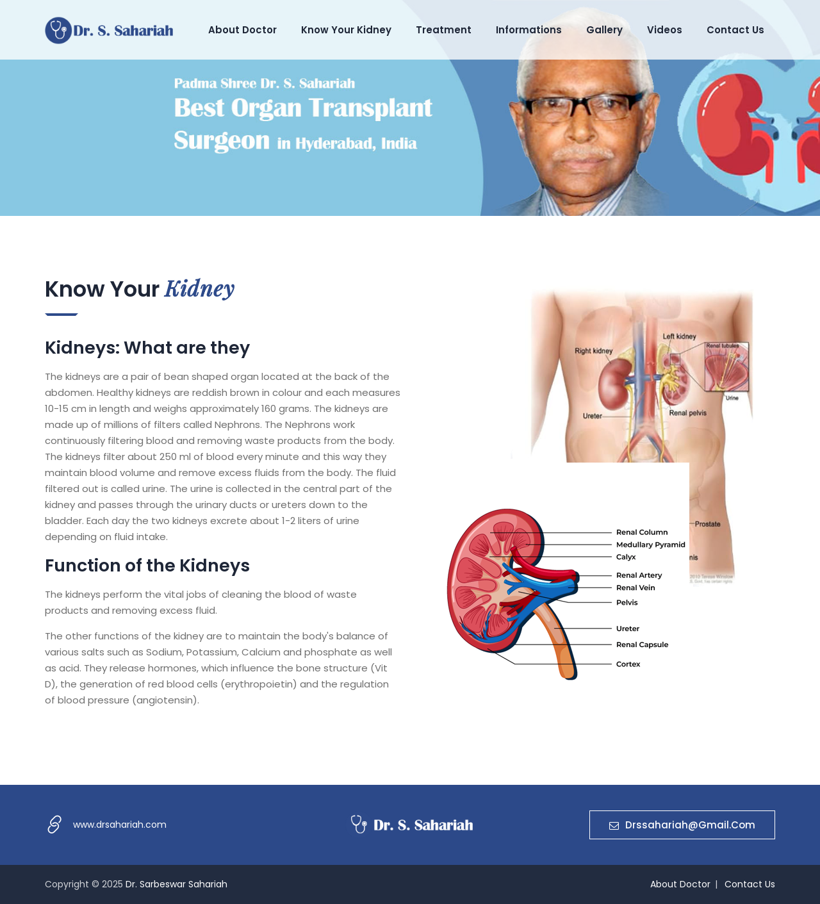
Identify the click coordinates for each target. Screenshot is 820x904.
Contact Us (735, 30)
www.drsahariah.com (120, 824)
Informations (529, 30)
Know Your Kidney (346, 30)
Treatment (444, 30)
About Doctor (242, 30)
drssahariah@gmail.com (682, 825)
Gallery (604, 30)
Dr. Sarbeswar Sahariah (176, 884)
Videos (664, 30)
